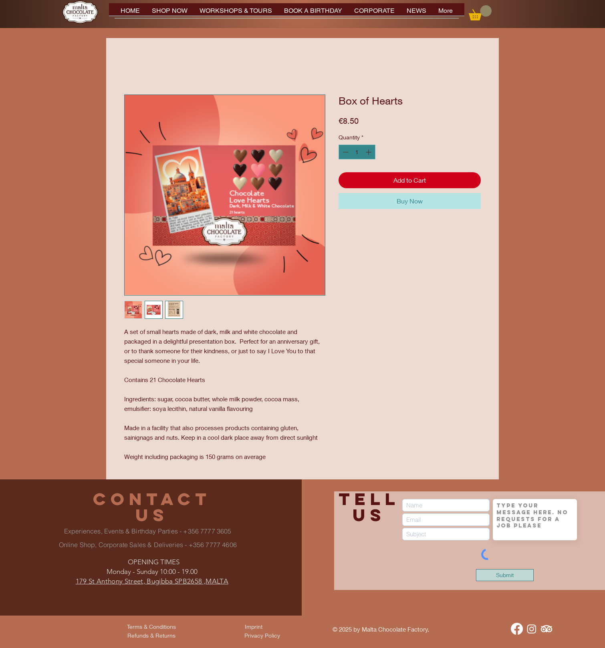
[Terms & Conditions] (151, 627)
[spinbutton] (357, 152)
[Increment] (369, 152)
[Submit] (505, 575)
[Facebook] (517, 629)
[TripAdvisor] (546, 629)
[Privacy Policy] (262, 636)
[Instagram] (532, 629)
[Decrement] (345, 152)
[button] (480, 12)
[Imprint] (253, 627)
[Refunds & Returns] (151, 636)
